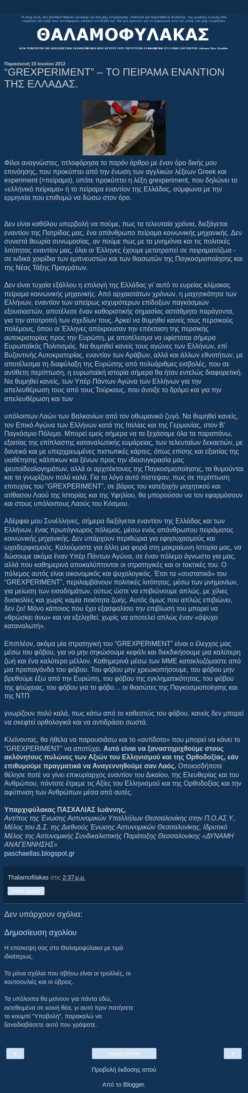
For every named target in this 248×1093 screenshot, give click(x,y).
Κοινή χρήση (26, 891)
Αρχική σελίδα (124, 1053)
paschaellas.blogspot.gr (39, 853)
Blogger (133, 1084)
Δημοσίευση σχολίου (40, 932)
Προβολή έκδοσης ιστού (124, 1069)
